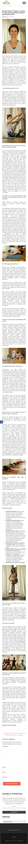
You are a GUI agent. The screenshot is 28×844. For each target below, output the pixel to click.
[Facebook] (1, 422)
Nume (4, 767)
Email (4, 772)
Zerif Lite (7, 840)
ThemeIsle (20, 840)
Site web (4, 777)
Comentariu (5, 747)
